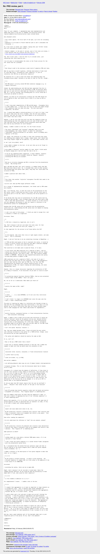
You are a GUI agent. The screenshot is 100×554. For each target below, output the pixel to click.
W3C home (6, 2)
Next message (22, 11)
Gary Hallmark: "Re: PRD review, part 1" (26, 540)
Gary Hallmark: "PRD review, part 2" (25, 534)
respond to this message (21, 544)
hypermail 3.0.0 (24, 551)
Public (20, 2)
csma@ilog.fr (26, 15)
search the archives (29, 548)
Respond (26, 9)
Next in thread (48, 11)
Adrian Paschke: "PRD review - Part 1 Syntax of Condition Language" (37, 536)
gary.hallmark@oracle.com (22, 19)
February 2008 (41, 2)
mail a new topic (33, 544)
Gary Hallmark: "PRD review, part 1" (23, 538)
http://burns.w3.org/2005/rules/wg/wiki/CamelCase (20, 54)
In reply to (40, 11)
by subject (40, 546)
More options (34, 9)
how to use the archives (16, 548)
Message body (19, 9)
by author (46, 546)
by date (28, 546)
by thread (33, 546)
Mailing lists (14, 2)
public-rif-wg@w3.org (29, 2)
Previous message (32, 11)
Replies (55, 11)
